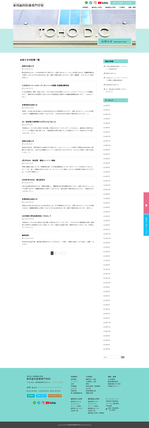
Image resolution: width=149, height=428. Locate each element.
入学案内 (122, 7)
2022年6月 (106, 252)
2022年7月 (106, 247)
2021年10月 (106, 283)
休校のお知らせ (111, 73)
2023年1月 (106, 229)
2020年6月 (106, 345)
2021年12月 (106, 274)
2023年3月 (106, 221)
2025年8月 (106, 119)
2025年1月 (106, 132)
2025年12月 (106, 114)
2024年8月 (106, 150)
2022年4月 (106, 260)
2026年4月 (106, 105)
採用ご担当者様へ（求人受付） (123, 3)
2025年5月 (106, 128)
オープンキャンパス (146, 225)
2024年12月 (107, 136)
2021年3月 (106, 309)
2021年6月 (106, 300)
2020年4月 (106, 349)
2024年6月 (106, 159)
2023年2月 (106, 225)
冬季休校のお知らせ (112, 85)
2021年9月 (106, 287)
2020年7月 (106, 340)
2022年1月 (106, 269)
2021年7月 (106, 296)
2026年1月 (106, 110)
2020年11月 (106, 327)
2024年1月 (106, 176)
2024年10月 (107, 145)
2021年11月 (106, 278)
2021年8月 (106, 291)
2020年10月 (107, 331)
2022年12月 (107, 234)
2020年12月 (107, 322)
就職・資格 (132, 7)
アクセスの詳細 (57, 382)
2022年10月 (107, 238)
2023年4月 (106, 216)
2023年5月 (106, 212)
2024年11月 (106, 141)
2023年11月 (106, 185)
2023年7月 (106, 203)
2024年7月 (106, 154)
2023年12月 (106, 181)
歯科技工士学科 (97, 7)
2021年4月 (106, 305)
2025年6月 (106, 123)
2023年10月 (106, 189)
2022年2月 (106, 265)
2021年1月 (106, 318)
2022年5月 (106, 256)
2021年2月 (106, 314)
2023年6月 (106, 207)
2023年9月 (106, 194)
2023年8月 (106, 198)
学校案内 (85, 7)
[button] (31, 396)
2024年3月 (106, 167)
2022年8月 (106, 243)
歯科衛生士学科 (110, 7)
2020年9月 (106, 336)
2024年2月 (106, 172)
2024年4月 (106, 163)
